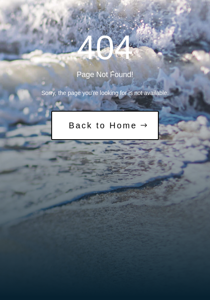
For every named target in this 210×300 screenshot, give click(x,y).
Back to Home (103, 125)
